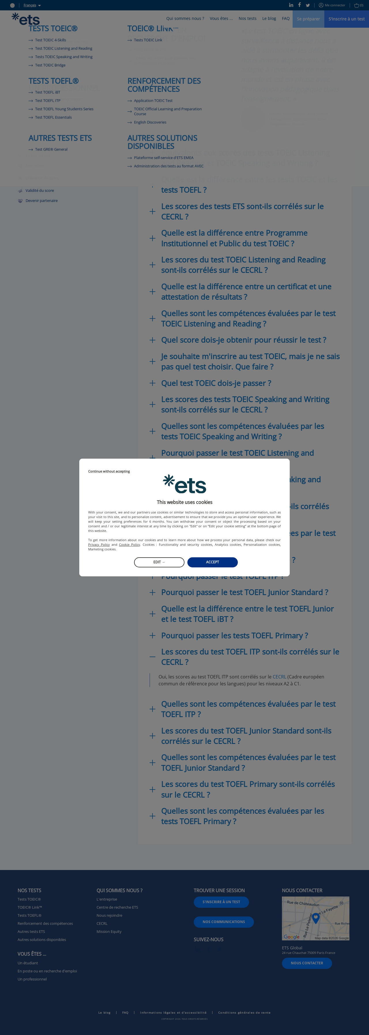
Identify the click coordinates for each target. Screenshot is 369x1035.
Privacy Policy (99, 544)
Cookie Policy (129, 544)
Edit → (159, 562)
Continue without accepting (109, 471)
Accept (212, 562)
